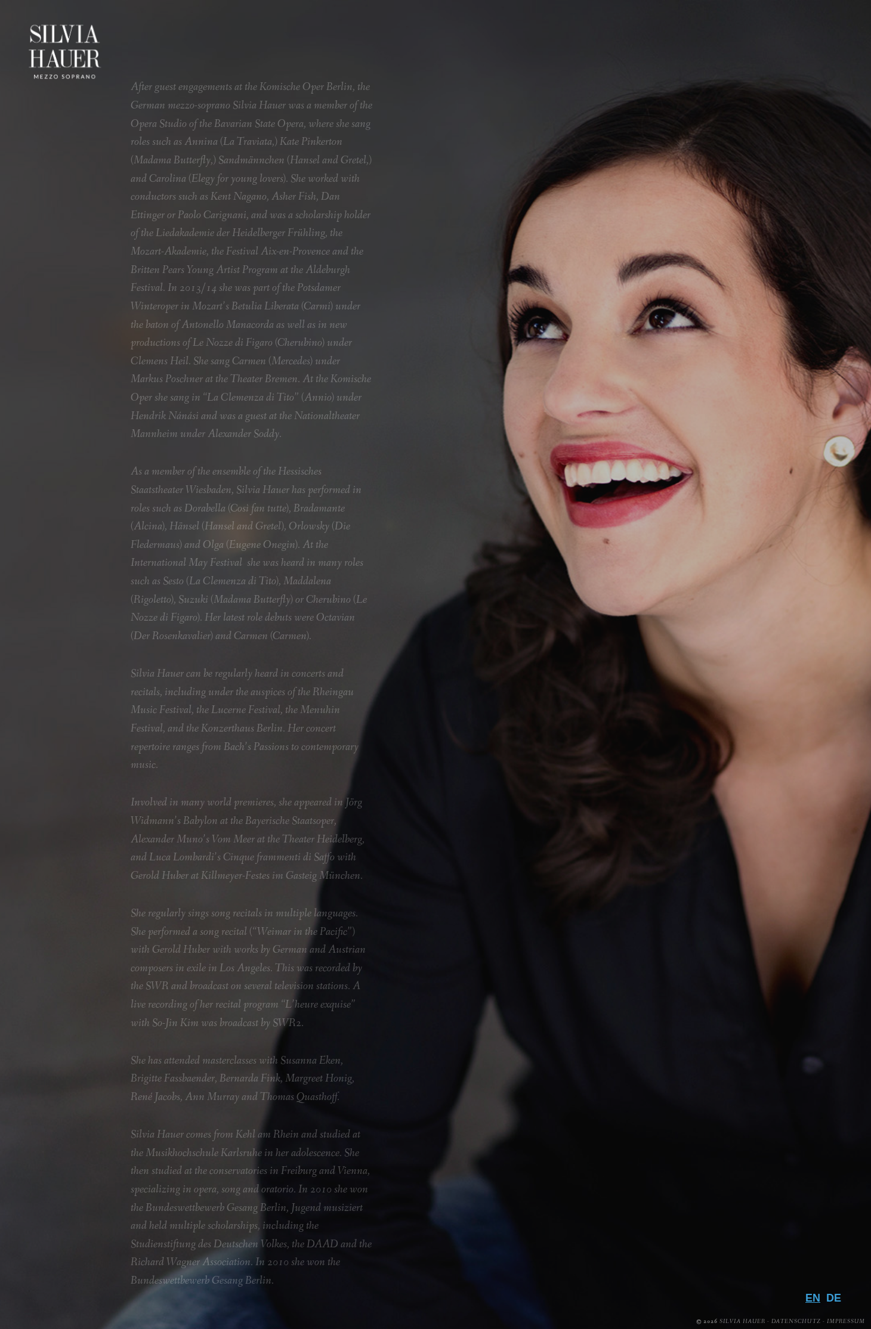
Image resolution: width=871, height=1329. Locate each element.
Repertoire (793, 1136)
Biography (794, 1116)
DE (833, 1298)
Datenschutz (796, 1321)
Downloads (789, 1213)
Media (817, 1155)
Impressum (846, 1321)
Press (820, 1194)
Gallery (807, 1175)
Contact (803, 1233)
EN (812, 1298)
